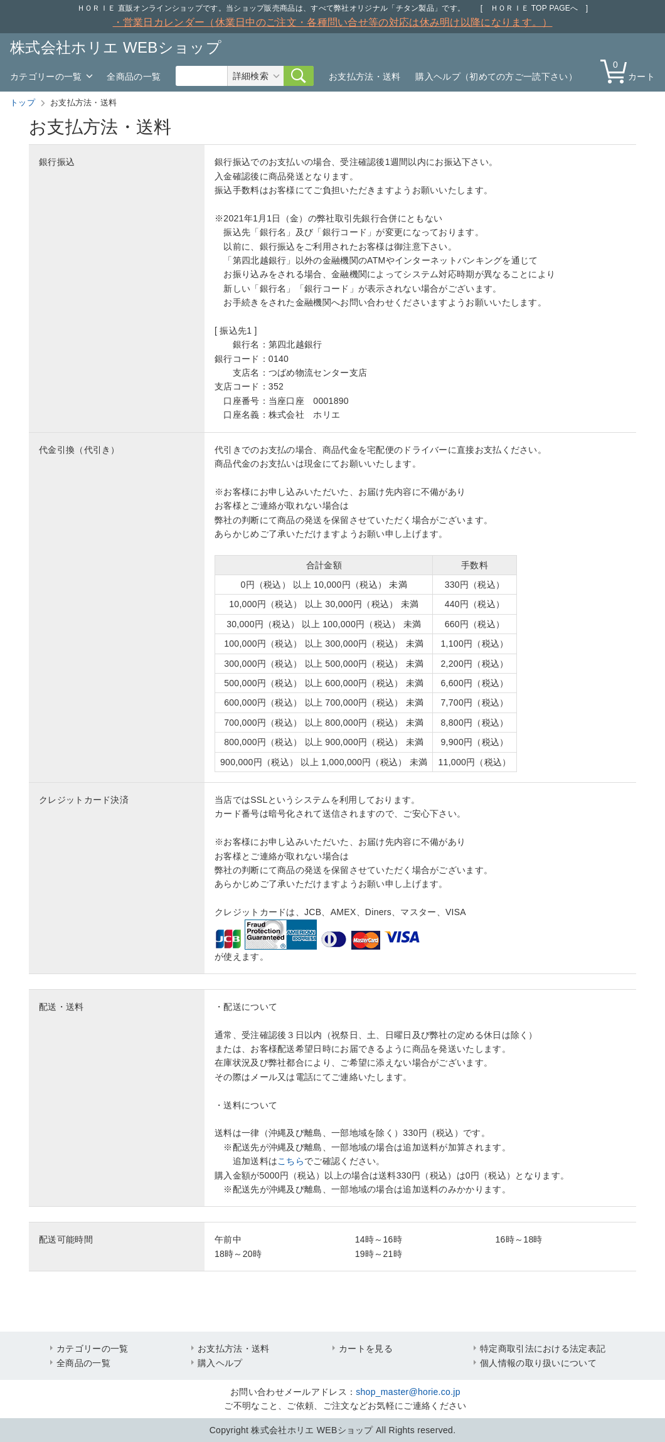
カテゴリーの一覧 (46, 77)
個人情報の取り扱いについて (538, 1363)
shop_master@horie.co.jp (408, 1392)
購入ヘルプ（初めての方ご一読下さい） (496, 77)
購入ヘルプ (220, 1363)
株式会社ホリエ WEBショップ (115, 47)
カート (630, 71)
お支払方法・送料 (364, 77)
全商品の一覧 (134, 77)
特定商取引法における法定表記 (542, 1349)
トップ (22, 102)
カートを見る (366, 1349)
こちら (290, 1161)
